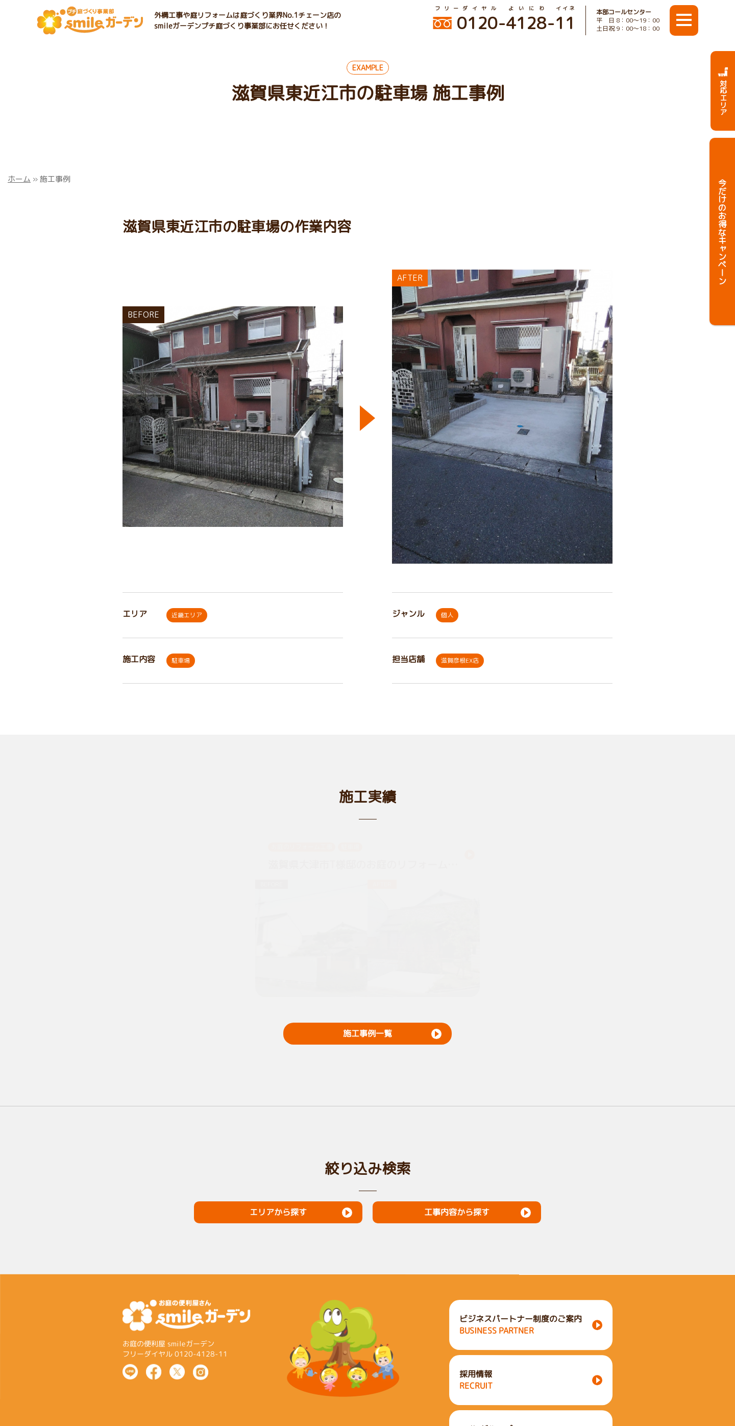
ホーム (19, 179)
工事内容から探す (456, 1212)
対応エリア (723, 90)
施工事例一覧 (367, 1033)
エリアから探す (278, 1212)
